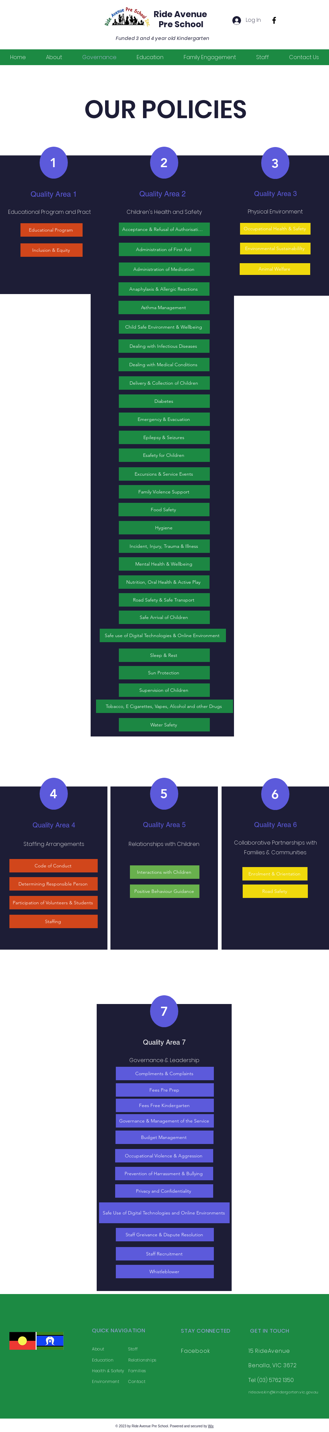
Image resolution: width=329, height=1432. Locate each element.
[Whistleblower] (165, 1271)
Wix (211, 1426)
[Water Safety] (164, 724)
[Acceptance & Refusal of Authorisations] (164, 229)
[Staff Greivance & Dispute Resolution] (165, 1234)
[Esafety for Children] (164, 455)
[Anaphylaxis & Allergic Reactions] (164, 289)
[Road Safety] (275, 891)
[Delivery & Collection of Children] (164, 383)
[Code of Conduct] (53, 865)
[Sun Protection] (164, 672)
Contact (136, 1381)
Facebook (195, 1351)
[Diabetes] (164, 401)
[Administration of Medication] (164, 269)
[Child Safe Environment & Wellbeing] (164, 327)
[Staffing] (53, 921)
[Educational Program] (51, 230)
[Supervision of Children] (164, 690)
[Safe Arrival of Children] (164, 617)
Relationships (142, 1360)
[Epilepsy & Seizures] (164, 437)
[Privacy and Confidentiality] (164, 1191)
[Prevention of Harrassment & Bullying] (164, 1173)
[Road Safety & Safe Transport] (164, 600)
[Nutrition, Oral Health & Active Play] (164, 582)
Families (137, 1371)
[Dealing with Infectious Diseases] (164, 346)
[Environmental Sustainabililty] (275, 248)
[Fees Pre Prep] (165, 1090)
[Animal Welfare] (275, 269)
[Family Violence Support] (164, 491)
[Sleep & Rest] (164, 655)
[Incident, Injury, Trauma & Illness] (164, 546)
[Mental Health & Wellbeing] (164, 564)
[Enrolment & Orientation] (275, 873)
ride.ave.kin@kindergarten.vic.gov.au (283, 1392)
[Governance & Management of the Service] (165, 1121)
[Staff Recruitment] (165, 1253)
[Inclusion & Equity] (51, 250)
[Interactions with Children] (164, 872)
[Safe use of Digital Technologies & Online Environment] (163, 635)
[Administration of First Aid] (164, 249)
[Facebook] (274, 20)
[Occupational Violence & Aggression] (164, 1155)
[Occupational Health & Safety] (275, 229)
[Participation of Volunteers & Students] (53, 902)
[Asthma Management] (164, 307)
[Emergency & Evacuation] (164, 419)
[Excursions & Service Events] (164, 474)
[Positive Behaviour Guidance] (164, 891)
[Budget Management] (164, 1137)
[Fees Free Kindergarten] (165, 1105)
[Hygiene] (164, 527)
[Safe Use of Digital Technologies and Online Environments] (164, 1212)
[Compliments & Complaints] (165, 1073)
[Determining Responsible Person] (53, 884)
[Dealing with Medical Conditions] (164, 364)
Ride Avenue (180, 14)
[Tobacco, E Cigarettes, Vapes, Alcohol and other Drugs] (164, 706)
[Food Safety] (164, 509)
